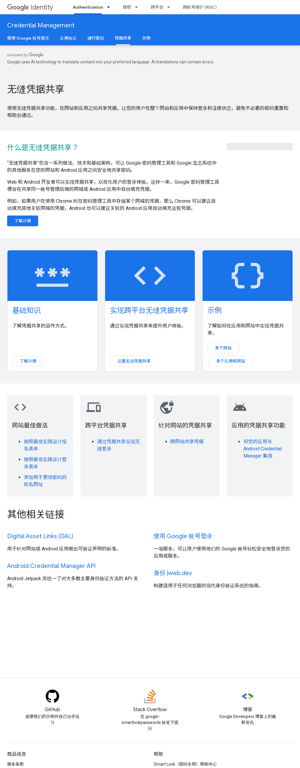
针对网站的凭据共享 (185, 425)
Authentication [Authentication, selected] (88, 7)
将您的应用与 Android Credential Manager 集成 (262, 449)
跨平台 (157, 7)
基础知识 (26, 310)
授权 (127, 7)
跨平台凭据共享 (106, 425)
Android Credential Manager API (51, 566)
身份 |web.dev (173, 573)
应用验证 (68, 38)
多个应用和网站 (230, 361)
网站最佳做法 (30, 425)
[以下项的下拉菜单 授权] (138, 7)
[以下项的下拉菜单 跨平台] (170, 7)
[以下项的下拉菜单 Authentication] (110, 7)
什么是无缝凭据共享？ (43, 147)
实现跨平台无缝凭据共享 (149, 310)
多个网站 (223, 348)
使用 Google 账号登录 (28, 38)
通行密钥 (95, 38)
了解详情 (22, 221)
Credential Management (40, 25)
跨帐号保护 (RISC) (200, 7)
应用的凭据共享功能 (258, 425)
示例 (146, 38)
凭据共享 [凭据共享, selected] (123, 38)
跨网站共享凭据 (187, 441)
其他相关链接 (35, 514)
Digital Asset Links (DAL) (40, 536)
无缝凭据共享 (35, 89)
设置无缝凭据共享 (134, 361)
